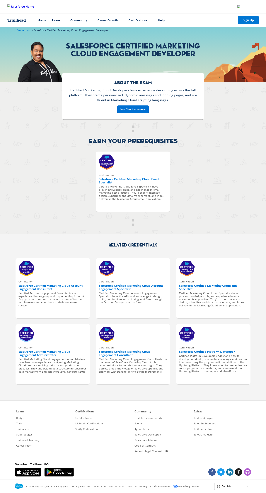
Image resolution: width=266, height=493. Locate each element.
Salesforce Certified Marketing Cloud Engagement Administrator (44, 353)
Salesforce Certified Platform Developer (207, 352)
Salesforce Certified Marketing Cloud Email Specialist (129, 180)
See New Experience (133, 109)
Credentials (23, 30)
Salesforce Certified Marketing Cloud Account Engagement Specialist (131, 287)
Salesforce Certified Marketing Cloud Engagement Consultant (125, 353)
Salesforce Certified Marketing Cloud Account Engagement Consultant (50, 287)
